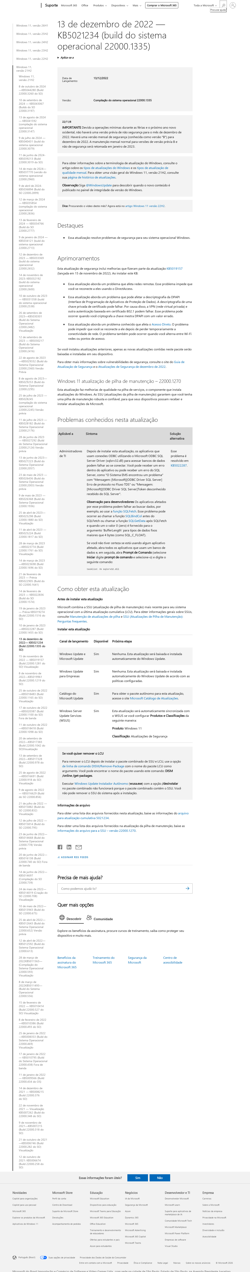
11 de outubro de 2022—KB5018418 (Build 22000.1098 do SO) (33, 728)
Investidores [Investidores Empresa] (208, 1223)
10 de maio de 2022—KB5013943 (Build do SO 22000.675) (32, 909)
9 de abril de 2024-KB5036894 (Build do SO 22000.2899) (32, 189)
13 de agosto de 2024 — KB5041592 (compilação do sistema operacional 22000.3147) (33, 124)
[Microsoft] (26, 5)
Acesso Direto (161, 324)
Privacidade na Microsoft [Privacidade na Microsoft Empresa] (214, 1217)
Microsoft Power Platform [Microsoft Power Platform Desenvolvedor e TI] (177, 1233)
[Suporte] (51, 5)
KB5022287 (179, 465)
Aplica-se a (66, 57)
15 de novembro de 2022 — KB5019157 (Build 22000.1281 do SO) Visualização (32, 661)
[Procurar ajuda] (223, 5)
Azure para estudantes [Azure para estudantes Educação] (101, 1245)
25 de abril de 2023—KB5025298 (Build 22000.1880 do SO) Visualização (32, 518)
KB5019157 (175, 268)
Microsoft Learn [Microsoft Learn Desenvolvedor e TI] (172, 1204)
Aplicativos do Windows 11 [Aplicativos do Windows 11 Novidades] (25, 1223)
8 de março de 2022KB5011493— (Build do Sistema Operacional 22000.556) (30, 989)
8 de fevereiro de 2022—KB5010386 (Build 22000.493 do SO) (32, 1023)
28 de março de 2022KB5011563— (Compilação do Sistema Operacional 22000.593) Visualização (31, 966)
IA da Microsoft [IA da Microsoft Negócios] (132, 1198)
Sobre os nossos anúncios (198, 1262)
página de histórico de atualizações (91, 177)
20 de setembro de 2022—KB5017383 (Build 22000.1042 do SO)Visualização (32, 744)
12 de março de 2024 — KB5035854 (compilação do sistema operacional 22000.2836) (33, 206)
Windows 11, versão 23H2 (32, 50)
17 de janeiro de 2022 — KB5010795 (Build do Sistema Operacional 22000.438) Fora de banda (33, 1061)
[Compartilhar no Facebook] (60, 846)
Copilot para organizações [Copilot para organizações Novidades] (25, 1198)
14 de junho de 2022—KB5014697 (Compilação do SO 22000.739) (33, 877)
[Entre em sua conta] (233, 5)
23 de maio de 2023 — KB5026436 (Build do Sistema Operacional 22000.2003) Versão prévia (33, 482)
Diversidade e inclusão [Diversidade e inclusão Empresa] (213, 1230)
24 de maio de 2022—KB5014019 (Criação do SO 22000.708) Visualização (33, 894)
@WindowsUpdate (99, 185)
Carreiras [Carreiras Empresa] (206, 1198)
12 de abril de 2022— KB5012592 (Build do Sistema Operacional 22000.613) (32, 946)
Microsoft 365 (69, 5)
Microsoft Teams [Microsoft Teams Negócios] (133, 1242)
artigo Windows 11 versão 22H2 (145, 206)
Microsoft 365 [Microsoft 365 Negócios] (131, 1223)
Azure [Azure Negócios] (128, 1211)
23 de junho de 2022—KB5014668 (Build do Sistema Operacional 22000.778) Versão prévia (33, 841)
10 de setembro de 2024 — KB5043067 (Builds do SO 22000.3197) (31, 105)
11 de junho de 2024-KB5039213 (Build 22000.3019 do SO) (32, 158)
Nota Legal (162, 1262)
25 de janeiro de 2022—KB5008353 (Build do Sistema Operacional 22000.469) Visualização (33, 1040)
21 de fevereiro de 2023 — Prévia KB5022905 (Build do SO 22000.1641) (32, 579)
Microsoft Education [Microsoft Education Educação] (99, 1198)
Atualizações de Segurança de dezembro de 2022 (132, 366)
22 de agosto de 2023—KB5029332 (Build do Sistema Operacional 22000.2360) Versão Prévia (33, 365)
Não (160, 1178)
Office (84, 5)
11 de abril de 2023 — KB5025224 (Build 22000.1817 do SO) (32, 533)
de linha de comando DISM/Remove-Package (93, 766)
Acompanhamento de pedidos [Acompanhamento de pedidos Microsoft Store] (66, 1223)
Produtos (98, 5)
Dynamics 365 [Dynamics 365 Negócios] (131, 1217)
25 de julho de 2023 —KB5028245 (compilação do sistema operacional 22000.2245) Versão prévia (33, 404)
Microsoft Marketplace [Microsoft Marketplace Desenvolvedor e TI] (176, 1227)
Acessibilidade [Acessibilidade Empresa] (209, 1236)
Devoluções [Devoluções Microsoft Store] (57, 1217)
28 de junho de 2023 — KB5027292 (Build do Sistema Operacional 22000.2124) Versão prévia (33, 444)
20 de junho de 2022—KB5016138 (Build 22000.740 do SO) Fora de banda (33, 860)
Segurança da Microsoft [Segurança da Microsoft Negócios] (136, 1204)
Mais (135, 5)
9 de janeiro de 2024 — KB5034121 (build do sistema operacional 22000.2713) (33, 242)
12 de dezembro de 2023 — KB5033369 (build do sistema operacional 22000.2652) (31, 261)
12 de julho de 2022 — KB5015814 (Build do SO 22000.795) (33, 824)
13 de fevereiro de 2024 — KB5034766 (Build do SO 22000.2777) (31, 225)
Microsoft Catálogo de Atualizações (154, 698)
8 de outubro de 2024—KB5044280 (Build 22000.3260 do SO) (32, 90)
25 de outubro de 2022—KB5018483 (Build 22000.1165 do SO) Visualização (33, 696)
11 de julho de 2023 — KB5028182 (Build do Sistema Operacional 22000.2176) (33, 425)
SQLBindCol (133, 516)
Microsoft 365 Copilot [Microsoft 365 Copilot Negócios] (135, 1236)
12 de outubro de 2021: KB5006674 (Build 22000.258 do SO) (31, 1162)
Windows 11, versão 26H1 (32, 25)
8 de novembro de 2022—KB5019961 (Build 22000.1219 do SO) (32, 679)
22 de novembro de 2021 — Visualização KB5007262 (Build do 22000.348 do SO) (32, 1111)
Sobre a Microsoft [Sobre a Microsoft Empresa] (210, 1204)
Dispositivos (118, 5)
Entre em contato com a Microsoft (95, 1262)
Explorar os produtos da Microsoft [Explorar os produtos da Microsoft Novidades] (28, 1217)
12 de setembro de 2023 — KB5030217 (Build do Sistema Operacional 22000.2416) (31, 344)
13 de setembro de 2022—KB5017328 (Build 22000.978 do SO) (31, 761)
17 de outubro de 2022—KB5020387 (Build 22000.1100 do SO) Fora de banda (33, 713)
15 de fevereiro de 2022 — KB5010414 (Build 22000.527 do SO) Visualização (31, 1008)
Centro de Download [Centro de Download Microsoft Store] (62, 1204)
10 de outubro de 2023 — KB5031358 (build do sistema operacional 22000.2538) (33, 301)
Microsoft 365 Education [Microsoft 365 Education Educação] (101, 1217)
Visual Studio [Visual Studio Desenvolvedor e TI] (171, 1245)
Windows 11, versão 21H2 (24, 68)
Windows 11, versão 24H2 (32, 42)
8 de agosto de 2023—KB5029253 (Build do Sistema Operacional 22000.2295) (33, 384)
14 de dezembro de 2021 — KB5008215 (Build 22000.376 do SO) (31, 1093)
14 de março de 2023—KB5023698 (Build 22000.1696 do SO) (32, 564)
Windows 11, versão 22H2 (32, 59)
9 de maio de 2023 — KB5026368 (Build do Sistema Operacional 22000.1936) (32, 501)
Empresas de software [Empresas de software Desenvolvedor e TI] (175, 1239)
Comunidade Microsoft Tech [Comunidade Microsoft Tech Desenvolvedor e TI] (178, 1220)
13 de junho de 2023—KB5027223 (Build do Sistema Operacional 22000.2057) (33, 463)
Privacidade (122, 1262)
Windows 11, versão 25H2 (32, 34)
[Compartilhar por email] (77, 846)
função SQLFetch (124, 511)
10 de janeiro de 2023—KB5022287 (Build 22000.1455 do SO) (32, 629)
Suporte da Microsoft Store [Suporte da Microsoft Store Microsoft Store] (65, 1211)
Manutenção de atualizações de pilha (95, 616)
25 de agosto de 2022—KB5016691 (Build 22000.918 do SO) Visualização (32, 778)
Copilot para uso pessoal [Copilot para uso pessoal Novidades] (24, 1204)
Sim (137, 1178)
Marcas (176, 1262)
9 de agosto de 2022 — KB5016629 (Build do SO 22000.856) (31, 793)
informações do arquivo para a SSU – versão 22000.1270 (96, 830)
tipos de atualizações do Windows (107, 168)
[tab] (71, 918)
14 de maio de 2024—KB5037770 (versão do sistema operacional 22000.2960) (33, 174)
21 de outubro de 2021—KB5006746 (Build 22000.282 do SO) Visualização (33, 1145)
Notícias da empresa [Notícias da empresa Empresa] (212, 1211)
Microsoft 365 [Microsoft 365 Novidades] (19, 1211)
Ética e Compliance (143, 1262)
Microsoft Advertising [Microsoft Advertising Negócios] (135, 1230)
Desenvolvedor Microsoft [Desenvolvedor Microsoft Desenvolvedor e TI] (177, 1198)
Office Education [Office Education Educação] (98, 1223)
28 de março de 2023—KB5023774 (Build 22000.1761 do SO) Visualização (32, 549)
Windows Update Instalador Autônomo (101, 783)
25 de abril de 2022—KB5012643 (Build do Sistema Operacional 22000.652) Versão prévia (32, 927)
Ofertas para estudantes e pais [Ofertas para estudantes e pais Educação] (105, 1239)
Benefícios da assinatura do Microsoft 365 (67, 962)
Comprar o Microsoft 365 (162, 5)
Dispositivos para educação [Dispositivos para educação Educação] (103, 1204)
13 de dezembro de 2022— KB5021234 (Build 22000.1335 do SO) (32, 644)
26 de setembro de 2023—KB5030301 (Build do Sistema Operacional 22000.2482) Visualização (30, 321)
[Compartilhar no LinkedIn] (67, 846)
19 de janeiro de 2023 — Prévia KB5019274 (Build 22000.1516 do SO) (32, 614)
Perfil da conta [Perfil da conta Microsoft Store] (59, 1198)
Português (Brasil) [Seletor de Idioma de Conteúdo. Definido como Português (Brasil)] (26, 1257)
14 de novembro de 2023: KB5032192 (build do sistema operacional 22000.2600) (31, 282)
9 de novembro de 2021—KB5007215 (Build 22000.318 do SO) (31, 1128)
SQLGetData (137, 521)
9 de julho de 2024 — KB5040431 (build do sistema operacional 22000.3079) (32, 143)
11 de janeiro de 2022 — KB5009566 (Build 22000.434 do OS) (32, 1078)
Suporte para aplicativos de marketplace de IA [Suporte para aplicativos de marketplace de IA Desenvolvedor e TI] (178, 1213)
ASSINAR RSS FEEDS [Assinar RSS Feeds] (74, 857)
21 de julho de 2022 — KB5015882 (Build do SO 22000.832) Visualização (33, 809)
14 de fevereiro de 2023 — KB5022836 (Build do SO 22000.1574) (31, 596)
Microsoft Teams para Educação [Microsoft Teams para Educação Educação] (105, 1211)
